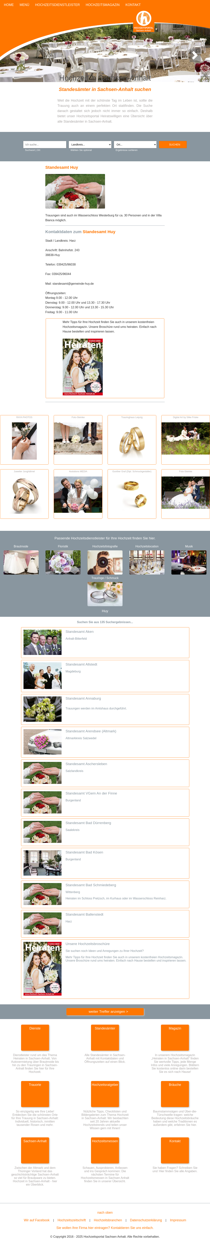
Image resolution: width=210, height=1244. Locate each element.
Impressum (178, 1220)
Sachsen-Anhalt (35, 1141)
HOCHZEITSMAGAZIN (103, 5)
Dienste (35, 1028)
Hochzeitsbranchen (108, 1220)
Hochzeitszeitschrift (72, 1220)
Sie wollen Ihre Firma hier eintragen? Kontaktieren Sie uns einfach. (104, 1228)
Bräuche (175, 1085)
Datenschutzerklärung (146, 1220)
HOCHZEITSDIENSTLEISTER (57, 5)
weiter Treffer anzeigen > (108, 1011)
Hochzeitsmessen (105, 1141)
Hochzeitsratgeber (105, 1085)
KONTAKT (133, 5)
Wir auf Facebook (37, 1220)
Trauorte (35, 1085)
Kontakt (175, 1141)
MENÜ (24, 5)
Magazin (175, 1028)
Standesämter (105, 1028)
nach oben (105, 1212)
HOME (9, 5)
